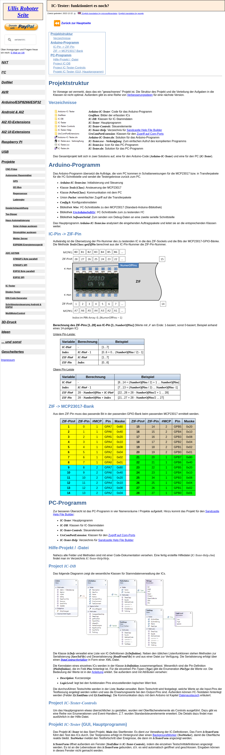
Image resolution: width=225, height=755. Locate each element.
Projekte (8, 162)
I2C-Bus (17, 187)
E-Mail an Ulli (18, 52)
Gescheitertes (13, 352)
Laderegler (18, 199)
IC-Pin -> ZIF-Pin (63, 46)
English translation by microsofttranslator (98, 13)
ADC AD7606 (12, 253)
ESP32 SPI (18, 277)
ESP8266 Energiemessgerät (28, 244)
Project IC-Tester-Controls (69, 67)
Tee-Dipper (11, 214)
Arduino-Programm (65, 42)
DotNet (7, 82)
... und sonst (11, 342)
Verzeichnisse (62, 38)
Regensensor (20, 193)
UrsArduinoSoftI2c (84, 212)
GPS (15, 181)
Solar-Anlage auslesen (25, 226)
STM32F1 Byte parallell (25, 259)
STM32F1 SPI (20, 265)
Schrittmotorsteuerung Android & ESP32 (23, 305)
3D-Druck (9, 322)
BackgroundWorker (165, 735)
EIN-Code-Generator (16, 298)
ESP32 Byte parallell (24, 271)
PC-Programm (61, 55)
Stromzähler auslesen (24, 232)
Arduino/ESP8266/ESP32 (21, 102)
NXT (5, 62)
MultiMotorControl (15, 313)
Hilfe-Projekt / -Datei (65, 59)
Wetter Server (20, 238)
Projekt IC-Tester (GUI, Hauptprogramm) (78, 71)
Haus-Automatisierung (18, 220)
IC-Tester (10, 285)
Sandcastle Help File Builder (144, 130)
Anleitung (97, 672)
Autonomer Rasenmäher (19, 175)
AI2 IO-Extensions (16, 122)
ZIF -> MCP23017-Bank (68, 50)
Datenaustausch (189, 695)
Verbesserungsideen (140, 94)
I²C (4, 72)
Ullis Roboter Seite (23, 11)
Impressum (8, 360)
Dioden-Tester (13, 292)
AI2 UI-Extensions (16, 132)
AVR (5, 92)
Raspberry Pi (12, 142)
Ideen (6, 332)
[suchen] (20, 40)
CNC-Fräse (11, 169)
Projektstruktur (62, 34)
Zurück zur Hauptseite (76, 23)
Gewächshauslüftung (17, 208)
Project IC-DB (61, 63)
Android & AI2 (13, 112)
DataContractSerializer (74, 659)
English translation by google (131, 13)
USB (5, 152)
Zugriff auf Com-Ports (150, 133)
